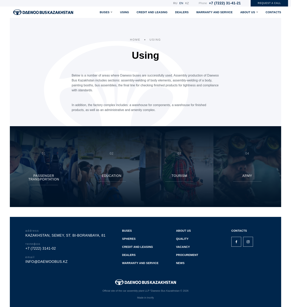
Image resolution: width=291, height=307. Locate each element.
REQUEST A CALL (269, 3)
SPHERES (129, 238)
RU (175, 3)
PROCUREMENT (187, 255)
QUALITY (182, 238)
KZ (187, 3)
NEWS (180, 263)
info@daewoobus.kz (46, 262)
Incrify (150, 297)
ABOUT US (249, 12)
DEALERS (182, 12)
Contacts (239, 230)
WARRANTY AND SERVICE (214, 12)
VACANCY (183, 246)
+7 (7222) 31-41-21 (225, 3)
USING (124, 12)
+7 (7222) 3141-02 (40, 248)
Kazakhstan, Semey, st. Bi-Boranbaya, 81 (65, 235)
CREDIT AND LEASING (152, 12)
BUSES (106, 12)
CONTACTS (273, 12)
